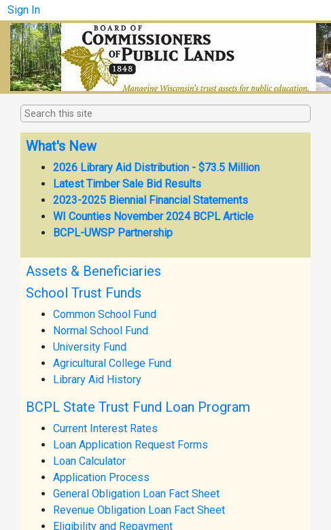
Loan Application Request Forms (130, 444)
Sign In (23, 9)
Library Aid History (97, 379)
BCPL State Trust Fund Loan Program (138, 407)
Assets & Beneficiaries (93, 271)
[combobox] (92, 114)
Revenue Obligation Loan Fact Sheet (139, 510)
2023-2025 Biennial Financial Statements (150, 200)
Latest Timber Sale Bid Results (127, 183)
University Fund (89, 346)
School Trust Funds (83, 293)
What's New (61, 146)
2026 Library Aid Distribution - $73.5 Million (156, 167)
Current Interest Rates (105, 428)
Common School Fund (104, 314)
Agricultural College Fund (112, 363)
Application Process (101, 477)
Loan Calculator (89, 461)
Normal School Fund (100, 330)
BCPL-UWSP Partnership (113, 232)
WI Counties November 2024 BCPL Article (153, 216)
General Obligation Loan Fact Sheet (136, 493)
